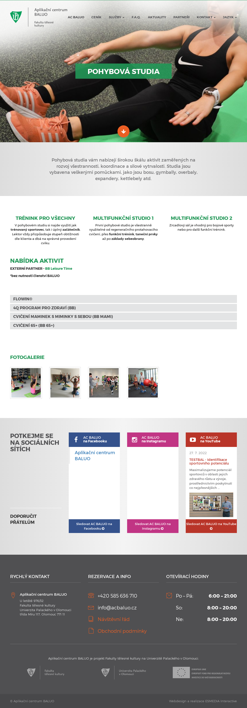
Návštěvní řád (114, 619)
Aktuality (157, 17)
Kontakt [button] (206, 17)
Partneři (181, 17)
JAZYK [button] (230, 17)
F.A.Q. (136, 17)
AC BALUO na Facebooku (94, 526)
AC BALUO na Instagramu (153, 526)
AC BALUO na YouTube (211, 526)
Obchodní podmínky (122, 631)
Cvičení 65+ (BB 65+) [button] (33, 325)
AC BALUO (76, 17)
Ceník (96, 17)
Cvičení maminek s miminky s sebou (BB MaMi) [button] (63, 316)
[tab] (123, 299)
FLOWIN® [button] (23, 299)
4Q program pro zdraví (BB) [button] (44, 307)
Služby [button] (116, 17)
